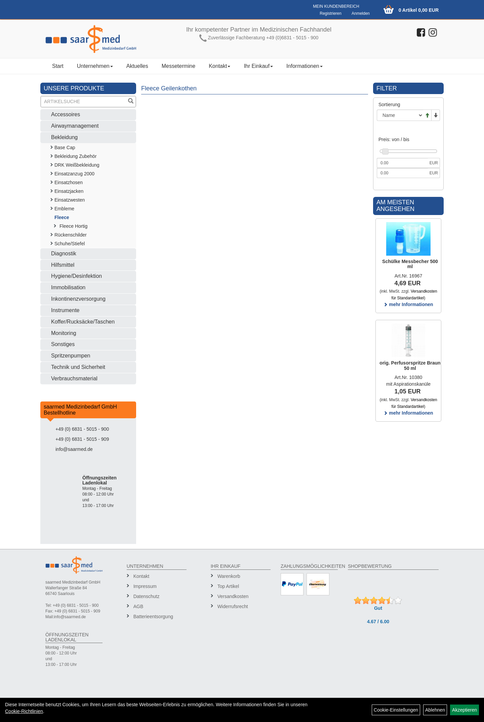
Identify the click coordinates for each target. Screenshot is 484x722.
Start (58, 66)
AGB (138, 606)
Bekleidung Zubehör (75, 156)
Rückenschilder (70, 235)
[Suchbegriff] (83, 102)
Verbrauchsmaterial (74, 378)
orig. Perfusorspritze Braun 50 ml (409, 365)
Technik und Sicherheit (78, 367)
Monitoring (63, 333)
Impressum (145, 586)
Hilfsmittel (62, 265)
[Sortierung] (400, 115)
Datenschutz (146, 596)
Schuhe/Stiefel (69, 243)
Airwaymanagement (74, 126)
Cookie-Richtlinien (24, 711)
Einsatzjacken (68, 191)
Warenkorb (228, 576)
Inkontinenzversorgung (78, 299)
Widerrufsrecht (232, 606)
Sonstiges (63, 344)
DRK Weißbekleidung (76, 165)
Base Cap (64, 147)
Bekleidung (64, 137)
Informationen (304, 66)
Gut (378, 608)
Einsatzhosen (68, 182)
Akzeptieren (464, 710)
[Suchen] (130, 102)
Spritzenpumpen (70, 355)
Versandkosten (233, 596)
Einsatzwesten (69, 200)
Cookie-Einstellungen (396, 710)
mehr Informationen (408, 304)
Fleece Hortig (73, 226)
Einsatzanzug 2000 (74, 173)
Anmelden (361, 13)
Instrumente (65, 310)
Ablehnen (435, 710)
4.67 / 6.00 (378, 621)
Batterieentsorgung (153, 616)
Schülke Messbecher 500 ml (410, 264)
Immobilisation (68, 287)
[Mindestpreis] (402, 163)
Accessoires (65, 114)
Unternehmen (95, 66)
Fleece (61, 217)
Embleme (64, 208)
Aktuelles (137, 66)
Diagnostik (63, 253)
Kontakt (219, 66)
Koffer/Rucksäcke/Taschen (83, 322)
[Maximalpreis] (402, 173)
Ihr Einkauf (258, 66)
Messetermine (178, 66)
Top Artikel (228, 586)
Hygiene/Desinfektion (76, 276)
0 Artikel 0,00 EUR (419, 10)
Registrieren (330, 13)
